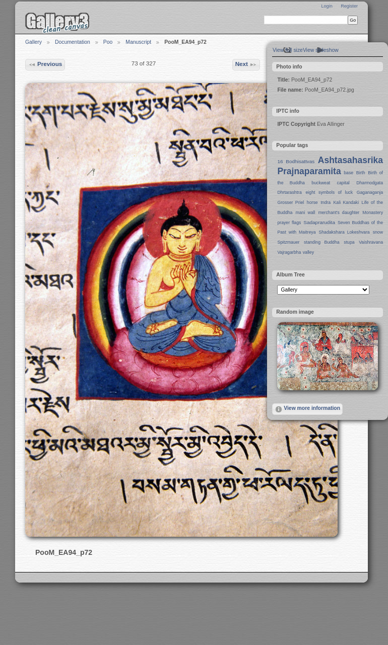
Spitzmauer (288, 242)
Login (326, 6)
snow (378, 232)
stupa (349, 242)
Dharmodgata (369, 182)
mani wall (305, 212)
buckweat (320, 182)
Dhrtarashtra (289, 192)
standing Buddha (322, 242)
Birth (360, 172)
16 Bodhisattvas (295, 161)
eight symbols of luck (329, 192)
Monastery (372, 212)
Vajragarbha (289, 252)
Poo (108, 42)
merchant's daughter (338, 212)
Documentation (72, 42)
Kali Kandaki (346, 202)
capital (343, 182)
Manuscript (138, 42)
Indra (325, 202)
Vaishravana (371, 242)
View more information (307, 409)
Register (349, 6)
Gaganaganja (370, 192)
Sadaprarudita (319, 222)
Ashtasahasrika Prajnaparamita (330, 165)
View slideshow (321, 50)
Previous (45, 64)
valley (308, 252)
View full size (288, 50)
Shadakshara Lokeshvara (343, 232)
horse (312, 202)
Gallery (33, 42)
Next (246, 64)
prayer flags (289, 222)
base (348, 172)
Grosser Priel (290, 202)
